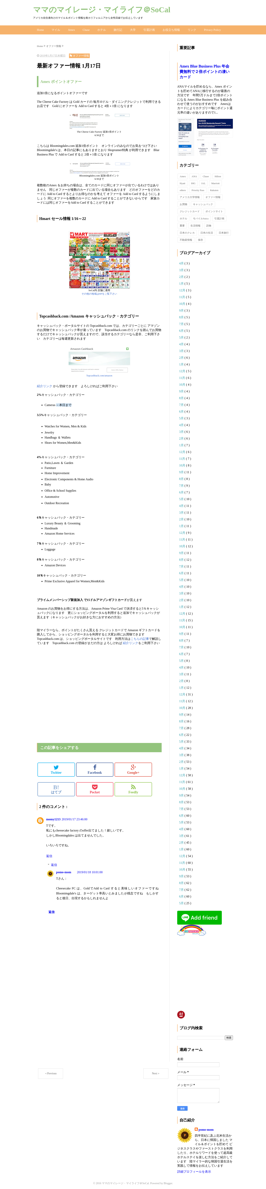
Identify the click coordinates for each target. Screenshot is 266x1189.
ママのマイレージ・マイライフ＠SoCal (101, 9)
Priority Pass (198, 188)
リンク (186, 28)
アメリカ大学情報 (190, 195)
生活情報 (195, 223)
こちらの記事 (140, 636)
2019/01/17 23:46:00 (74, 817)
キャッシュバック (203, 202)
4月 (182, 261)
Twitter (56, 768)
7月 (182, 321)
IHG (193, 181)
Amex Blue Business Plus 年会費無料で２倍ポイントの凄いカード (204, 69)
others (183, 188)
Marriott (215, 181)
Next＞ (156, 1071)
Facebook (95, 768)
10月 (182, 301)
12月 (182, 288)
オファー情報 (212, 195)
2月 (182, 274)
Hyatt (182, 181)
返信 (49, 854)
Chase (84, 28)
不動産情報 (186, 237)
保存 (200, 237)
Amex (70, 28)
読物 (208, 223)
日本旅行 (224, 230)
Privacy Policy (206, 28)
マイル (55, 28)
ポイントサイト (214, 209)
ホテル (100, 28)
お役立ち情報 (167, 28)
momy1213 (53, 817)
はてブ (56, 787)
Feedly (133, 787)
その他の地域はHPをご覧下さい (99, 292)
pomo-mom (63, 870)
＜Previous (51, 1071)
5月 (182, 335)
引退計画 (145, 28)
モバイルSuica (201, 216)
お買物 (183, 202)
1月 (182, 281)
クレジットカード (190, 209)
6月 (182, 328)
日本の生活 (206, 230)
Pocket (95, 787)
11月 (182, 295)
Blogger (168, 1181)
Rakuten (214, 188)
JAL (203, 181)
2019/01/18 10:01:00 (90, 870)
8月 (182, 315)
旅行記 (115, 28)
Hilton (218, 174)
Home (40, 28)
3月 (182, 268)
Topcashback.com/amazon (99, 373)
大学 (129, 28)
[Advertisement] (82, 653)
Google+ (133, 768)
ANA (194, 174)
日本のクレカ (187, 230)
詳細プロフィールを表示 (194, 1169)
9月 (182, 308)
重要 (182, 223)
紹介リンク (44, 384)
